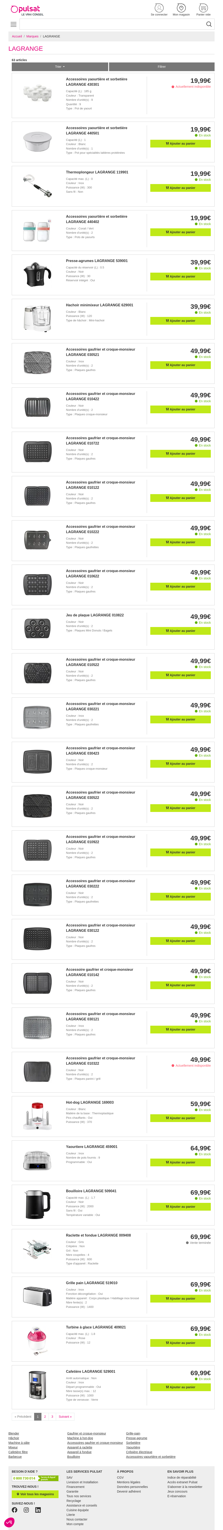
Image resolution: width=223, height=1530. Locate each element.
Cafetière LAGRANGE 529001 (90, 1371)
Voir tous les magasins (35, 1494)
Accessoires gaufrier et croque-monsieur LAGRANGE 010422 (100, 396)
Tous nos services (79, 1496)
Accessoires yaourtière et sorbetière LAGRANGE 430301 (96, 81)
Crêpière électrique (139, 1452)
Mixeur (13, 1447)
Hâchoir (13, 1438)
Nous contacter (77, 1519)
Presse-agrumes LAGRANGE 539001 (97, 261)
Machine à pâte (19, 1443)
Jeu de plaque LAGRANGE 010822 (95, 615)
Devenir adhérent (129, 1491)
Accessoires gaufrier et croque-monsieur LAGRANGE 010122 (100, 484)
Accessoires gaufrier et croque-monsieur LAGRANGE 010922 (100, 839)
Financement (75, 1487)
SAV (69, 1477)
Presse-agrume (136, 1438)
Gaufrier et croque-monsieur (86, 1433)
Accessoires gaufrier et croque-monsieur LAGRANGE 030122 (100, 927)
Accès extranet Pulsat (182, 1482)
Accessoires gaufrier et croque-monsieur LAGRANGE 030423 (100, 750)
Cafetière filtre (18, 1452)
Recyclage (74, 1501)
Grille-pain (133, 1433)
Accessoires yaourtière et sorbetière (151, 1456)
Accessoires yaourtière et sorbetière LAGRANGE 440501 (96, 130)
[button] (159, 10)
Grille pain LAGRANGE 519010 (91, 1283)
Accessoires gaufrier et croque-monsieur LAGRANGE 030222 (100, 883)
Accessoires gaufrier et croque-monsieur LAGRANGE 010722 (100, 440)
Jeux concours (177, 1491)
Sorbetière (133, 1443)
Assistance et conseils (82, 1505)
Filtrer (162, 66)
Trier (58, 66)
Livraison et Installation (82, 1482)
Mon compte (75, 1524)
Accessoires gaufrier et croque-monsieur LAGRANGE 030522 (100, 795)
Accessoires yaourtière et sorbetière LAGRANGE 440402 (96, 219)
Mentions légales (128, 1482)
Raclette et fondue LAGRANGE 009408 (98, 1235)
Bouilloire (73, 1456)
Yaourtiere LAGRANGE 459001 (91, 1147)
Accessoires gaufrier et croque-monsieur (95, 1443)
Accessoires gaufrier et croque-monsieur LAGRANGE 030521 (100, 352)
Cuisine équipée (78, 1510)
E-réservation (176, 1496)
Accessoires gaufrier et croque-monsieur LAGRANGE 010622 (100, 573)
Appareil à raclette (79, 1447)
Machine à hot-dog (80, 1438)
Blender (13, 1433)
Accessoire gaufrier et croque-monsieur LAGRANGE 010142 (99, 972)
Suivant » (65, 1416)
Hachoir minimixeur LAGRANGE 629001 (99, 305)
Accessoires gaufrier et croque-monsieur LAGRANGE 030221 (100, 706)
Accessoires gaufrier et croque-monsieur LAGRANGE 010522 (100, 662)
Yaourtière (133, 1447)
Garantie (72, 1491)
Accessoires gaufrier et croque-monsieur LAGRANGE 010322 (100, 1060)
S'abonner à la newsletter (184, 1487)
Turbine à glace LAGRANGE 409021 (96, 1327)
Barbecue (15, 1456)
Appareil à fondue (79, 1452)
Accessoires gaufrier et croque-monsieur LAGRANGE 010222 (100, 529)
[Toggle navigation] (13, 24)
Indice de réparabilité (181, 1477)
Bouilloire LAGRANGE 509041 (91, 1191)
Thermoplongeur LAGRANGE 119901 (97, 172)
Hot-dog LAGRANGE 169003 (90, 1102)
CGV (120, 1477)
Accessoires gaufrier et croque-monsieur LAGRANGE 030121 (100, 1016)
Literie (71, 1514)
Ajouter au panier (180, 143)
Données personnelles (132, 1487)
